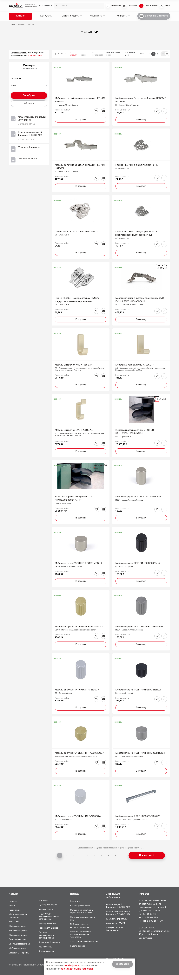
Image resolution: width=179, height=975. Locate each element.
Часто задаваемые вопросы (84, 942)
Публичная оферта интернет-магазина (79, 926)
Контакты (123, 16)
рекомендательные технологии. (77, 969)
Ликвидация (15, 910)
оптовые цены (35, 55)
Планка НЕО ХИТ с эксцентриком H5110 (136, 165)
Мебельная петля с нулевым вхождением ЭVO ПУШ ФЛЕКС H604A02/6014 (139, 300)
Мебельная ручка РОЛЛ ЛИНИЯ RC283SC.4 (78, 816)
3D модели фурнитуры (117, 919)
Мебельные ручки (17, 926)
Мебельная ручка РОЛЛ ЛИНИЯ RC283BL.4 (138, 690)
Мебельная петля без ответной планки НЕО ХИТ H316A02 (80, 100)
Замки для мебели (47, 924)
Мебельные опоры (18, 935)
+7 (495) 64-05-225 (147, 914)
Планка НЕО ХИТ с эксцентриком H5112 (76, 232)
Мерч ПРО (14, 922)
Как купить (46, 16)
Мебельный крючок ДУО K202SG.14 (74, 430)
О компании (97, 16)
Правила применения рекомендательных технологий (80, 934)
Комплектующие (46, 951)
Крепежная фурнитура (49, 942)
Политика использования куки (82, 918)
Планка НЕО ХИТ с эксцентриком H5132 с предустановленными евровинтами (77, 300)
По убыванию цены (130, 54)
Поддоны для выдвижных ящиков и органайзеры (49, 916)
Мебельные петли (17, 948)
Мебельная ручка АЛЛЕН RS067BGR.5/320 (137, 816)
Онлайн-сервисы (72, 16)
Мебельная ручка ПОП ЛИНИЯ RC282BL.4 (137, 563)
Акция (12, 906)
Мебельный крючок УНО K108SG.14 (73, 365)
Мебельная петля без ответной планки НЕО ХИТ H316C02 (80, 166)
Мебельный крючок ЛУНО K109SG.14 (135, 365)
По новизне (84, 54)
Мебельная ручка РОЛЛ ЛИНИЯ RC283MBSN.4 (140, 753)
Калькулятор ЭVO (114, 928)
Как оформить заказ (80, 906)
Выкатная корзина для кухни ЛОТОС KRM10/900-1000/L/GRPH (134, 432)
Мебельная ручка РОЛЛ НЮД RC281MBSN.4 (78, 563)
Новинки (13, 901)
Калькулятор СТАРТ (115, 923)
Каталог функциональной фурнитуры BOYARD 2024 (118, 913)
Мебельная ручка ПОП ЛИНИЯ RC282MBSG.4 (79, 627)
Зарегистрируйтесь (19, 53)
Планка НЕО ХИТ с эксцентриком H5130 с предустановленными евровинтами (137, 233)
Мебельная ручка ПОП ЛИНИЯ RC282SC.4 (77, 690)
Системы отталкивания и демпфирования (46, 935)
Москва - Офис (147, 928)
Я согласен (122, 964)
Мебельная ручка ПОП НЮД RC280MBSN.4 (138, 497)
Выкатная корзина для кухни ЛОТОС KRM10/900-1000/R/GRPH (74, 498)
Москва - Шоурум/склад (153, 901)
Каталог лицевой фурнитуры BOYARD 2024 (118, 906)
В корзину (80, 120)
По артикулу (73, 54)
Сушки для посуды (48, 905)
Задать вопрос (77, 946)
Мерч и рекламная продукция (18, 916)
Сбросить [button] (29, 103)
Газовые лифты (46, 909)
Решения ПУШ (45, 947)
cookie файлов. (72, 966)
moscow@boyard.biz (148, 918)
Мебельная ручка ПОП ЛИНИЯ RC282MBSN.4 (139, 627)
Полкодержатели (17, 939)
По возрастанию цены (113, 54)
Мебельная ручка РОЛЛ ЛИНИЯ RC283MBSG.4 (79, 753)
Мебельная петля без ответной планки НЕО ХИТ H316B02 (140, 100)
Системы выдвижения (19, 944)
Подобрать (29, 95)
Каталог (20, 16)
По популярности (97, 54)
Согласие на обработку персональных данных (81, 911)
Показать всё (146, 855)
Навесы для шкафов (48, 928)
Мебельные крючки (18, 931)
